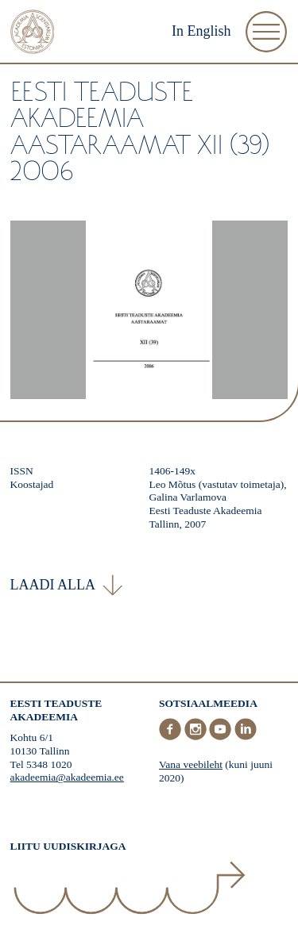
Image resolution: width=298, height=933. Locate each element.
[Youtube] (221, 737)
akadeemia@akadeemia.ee (67, 777)
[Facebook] (171, 737)
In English (201, 31)
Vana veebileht (191, 764)
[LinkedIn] (245, 737)
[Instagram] (197, 737)
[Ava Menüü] (266, 31)
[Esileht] (32, 34)
